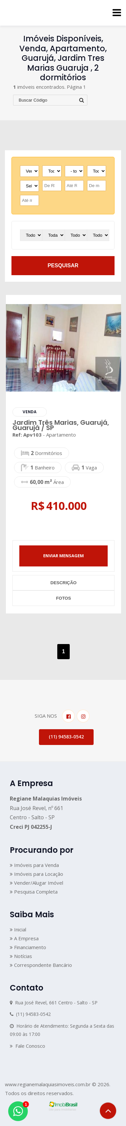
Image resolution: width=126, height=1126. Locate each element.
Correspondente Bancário (41, 965)
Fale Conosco (27, 1045)
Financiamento (28, 947)
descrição (63, 582)
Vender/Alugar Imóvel (36, 882)
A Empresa (24, 938)
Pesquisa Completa (34, 891)
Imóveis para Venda (34, 865)
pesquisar (62, 265)
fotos (63, 598)
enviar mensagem (63, 556)
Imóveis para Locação (36, 874)
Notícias (21, 956)
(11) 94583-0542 (66, 736)
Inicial (18, 929)
